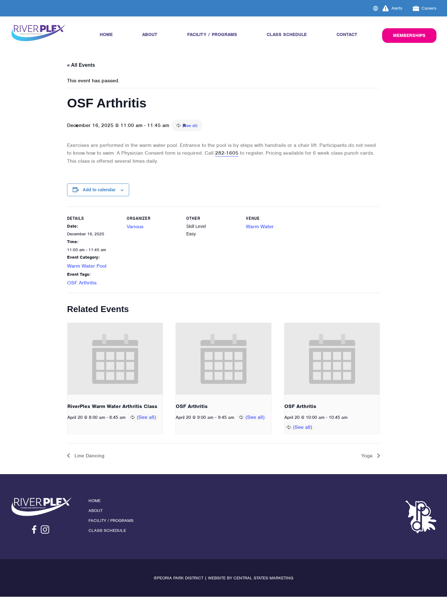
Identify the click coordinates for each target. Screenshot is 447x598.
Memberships (409, 35)
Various (135, 227)
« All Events (81, 65)
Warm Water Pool (86, 266)
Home (106, 34)
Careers (425, 8)
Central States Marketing (263, 579)
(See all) (225, 126)
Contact (346, 34)
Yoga (367, 456)
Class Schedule (287, 34)
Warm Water (260, 227)
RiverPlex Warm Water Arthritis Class (112, 407)
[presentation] (115, 359)
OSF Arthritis (82, 283)
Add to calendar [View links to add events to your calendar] (99, 190)
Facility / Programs (212, 34)
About (149, 34)
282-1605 (226, 154)
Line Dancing (88, 456)
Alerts (392, 8)
